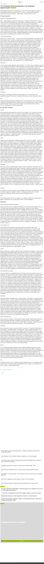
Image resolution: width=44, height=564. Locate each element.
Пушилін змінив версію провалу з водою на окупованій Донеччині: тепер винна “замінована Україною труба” (21, 499)
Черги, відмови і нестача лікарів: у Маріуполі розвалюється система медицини (19, 456)
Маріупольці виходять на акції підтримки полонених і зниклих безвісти (19, 496)
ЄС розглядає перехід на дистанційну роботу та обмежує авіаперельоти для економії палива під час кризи (20, 451)
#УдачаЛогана (4, 369)
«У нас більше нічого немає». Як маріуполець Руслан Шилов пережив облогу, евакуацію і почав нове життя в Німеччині (21, 461)
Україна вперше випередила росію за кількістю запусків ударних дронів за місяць (19, 469)
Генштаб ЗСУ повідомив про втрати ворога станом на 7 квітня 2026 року (17, 479)
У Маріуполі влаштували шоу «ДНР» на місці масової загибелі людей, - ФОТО (18, 465)
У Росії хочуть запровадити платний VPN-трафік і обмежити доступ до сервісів (21, 493)
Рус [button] (40, 1)
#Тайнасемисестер (9, 369)
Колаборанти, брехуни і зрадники (13, 522)
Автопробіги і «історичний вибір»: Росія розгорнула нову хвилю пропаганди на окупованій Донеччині (21, 474)
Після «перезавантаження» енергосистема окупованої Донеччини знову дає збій (19, 483)
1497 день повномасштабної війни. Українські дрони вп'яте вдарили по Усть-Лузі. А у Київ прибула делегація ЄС (22, 489)
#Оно (1, 369)
